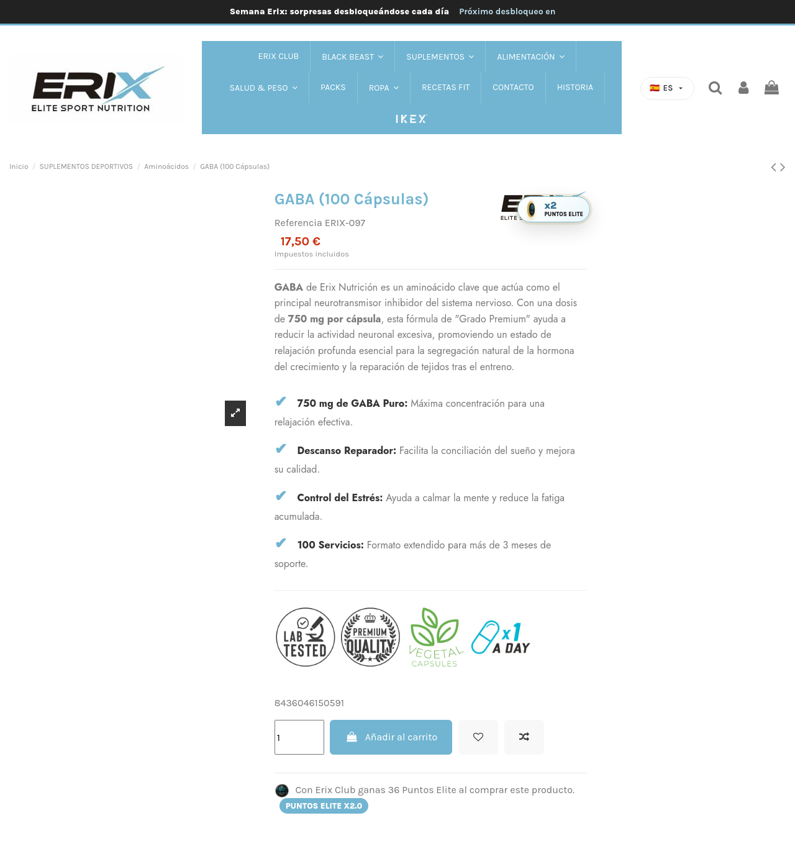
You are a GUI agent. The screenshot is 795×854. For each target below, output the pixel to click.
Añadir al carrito (391, 737)
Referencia (298, 223)
